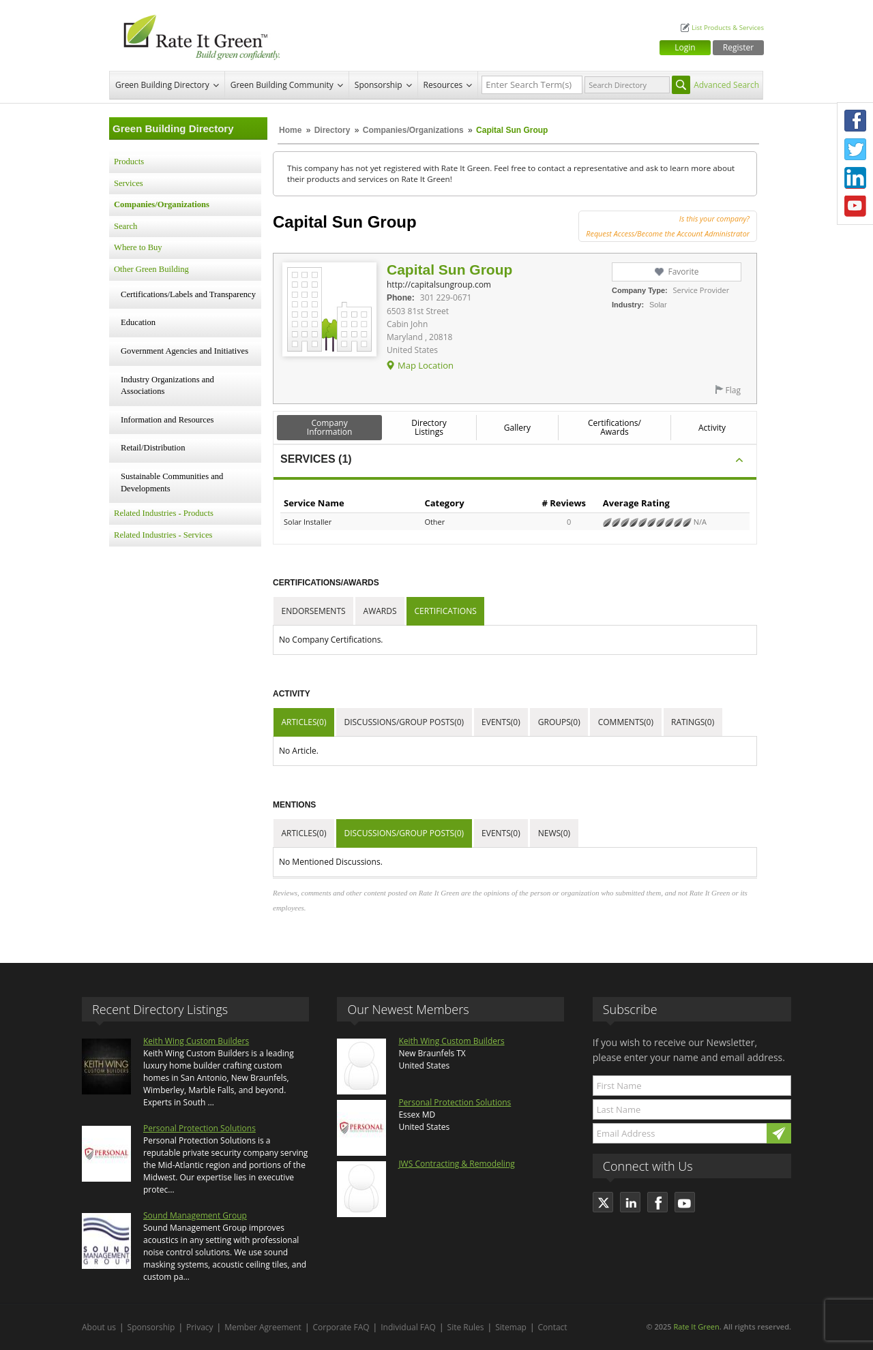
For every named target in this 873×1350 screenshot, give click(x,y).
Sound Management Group (195, 1215)
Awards (380, 611)
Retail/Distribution (153, 447)
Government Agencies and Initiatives (184, 351)
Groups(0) (559, 722)
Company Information (330, 427)
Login (685, 47)
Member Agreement (262, 1327)
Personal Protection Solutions (199, 1128)
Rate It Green (696, 1326)
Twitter (855, 149)
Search (125, 226)
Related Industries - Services (163, 535)
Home (290, 130)
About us (99, 1327)
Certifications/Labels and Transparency (188, 294)
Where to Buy (138, 247)
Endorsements (314, 611)
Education (138, 322)
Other (434, 522)
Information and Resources (167, 420)
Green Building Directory (162, 85)
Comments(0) (625, 722)
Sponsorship (378, 85)
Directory (332, 130)
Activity (712, 427)
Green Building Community (282, 85)
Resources (443, 85)
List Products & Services (728, 27)
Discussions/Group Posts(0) (404, 722)
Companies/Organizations (413, 130)
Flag (733, 390)
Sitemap (511, 1327)
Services (128, 183)
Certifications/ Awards (614, 427)
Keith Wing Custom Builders (196, 1041)
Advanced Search (726, 85)
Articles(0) (304, 722)
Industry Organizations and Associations (167, 386)
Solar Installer (307, 522)
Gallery (517, 427)
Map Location (426, 365)
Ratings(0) (692, 722)
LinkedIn (855, 178)
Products (129, 161)
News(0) (554, 833)
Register (738, 47)
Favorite (683, 271)
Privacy (199, 1327)
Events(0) (501, 722)
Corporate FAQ (341, 1327)
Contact (552, 1327)
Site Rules (465, 1327)
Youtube (855, 206)
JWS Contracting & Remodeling (456, 1163)
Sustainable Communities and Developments (172, 482)
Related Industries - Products (163, 513)
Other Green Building (151, 269)
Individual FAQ (408, 1327)
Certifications (446, 611)
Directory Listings (429, 427)
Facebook (855, 121)
